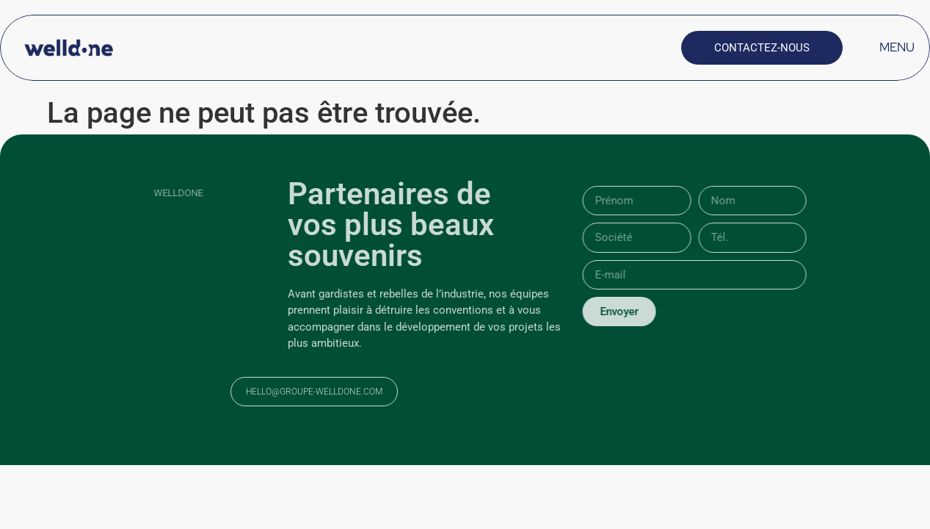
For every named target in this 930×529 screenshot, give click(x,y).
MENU (897, 47)
